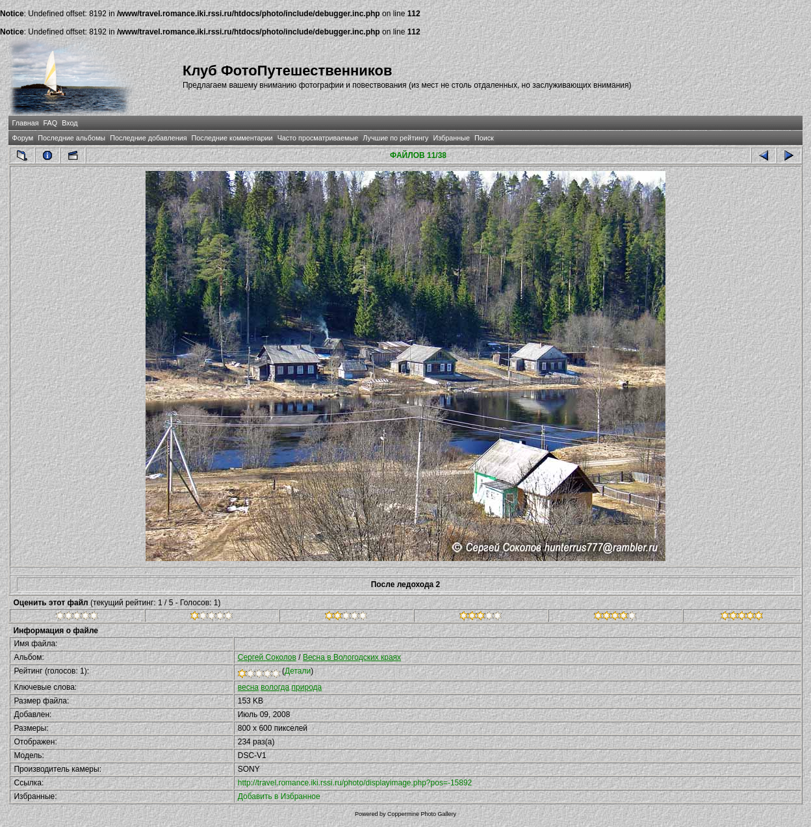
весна (248, 687)
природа (307, 687)
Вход (69, 123)
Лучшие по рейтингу (395, 138)
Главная (25, 123)
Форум (22, 138)
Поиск (484, 138)
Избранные (451, 138)
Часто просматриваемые (318, 138)
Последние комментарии (232, 138)
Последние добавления (148, 138)
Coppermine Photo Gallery (421, 814)
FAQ (51, 123)
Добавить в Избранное (279, 796)
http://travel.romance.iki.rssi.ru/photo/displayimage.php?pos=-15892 (355, 782)
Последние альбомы (71, 138)
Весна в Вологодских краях (352, 657)
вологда (275, 687)
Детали (298, 671)
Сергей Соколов (267, 657)
